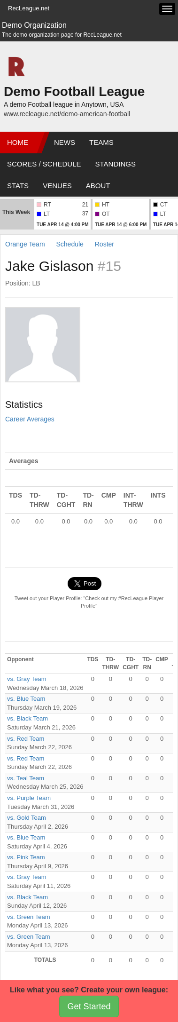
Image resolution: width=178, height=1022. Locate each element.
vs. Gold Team (26, 817)
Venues (57, 186)
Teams (101, 142)
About (98, 186)
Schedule (69, 244)
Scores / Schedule (44, 164)
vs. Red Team (25, 738)
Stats (18, 186)
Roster (104, 244)
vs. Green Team (28, 916)
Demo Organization (34, 25)
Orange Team (25, 244)
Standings (115, 164)
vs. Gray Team (26, 678)
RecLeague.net (28, 8)
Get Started (88, 1006)
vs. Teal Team (25, 778)
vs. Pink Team (26, 857)
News (64, 142)
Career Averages (29, 419)
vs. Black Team (27, 718)
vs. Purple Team (29, 797)
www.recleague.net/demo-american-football (67, 114)
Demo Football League (74, 91)
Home (17, 142)
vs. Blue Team (26, 698)
